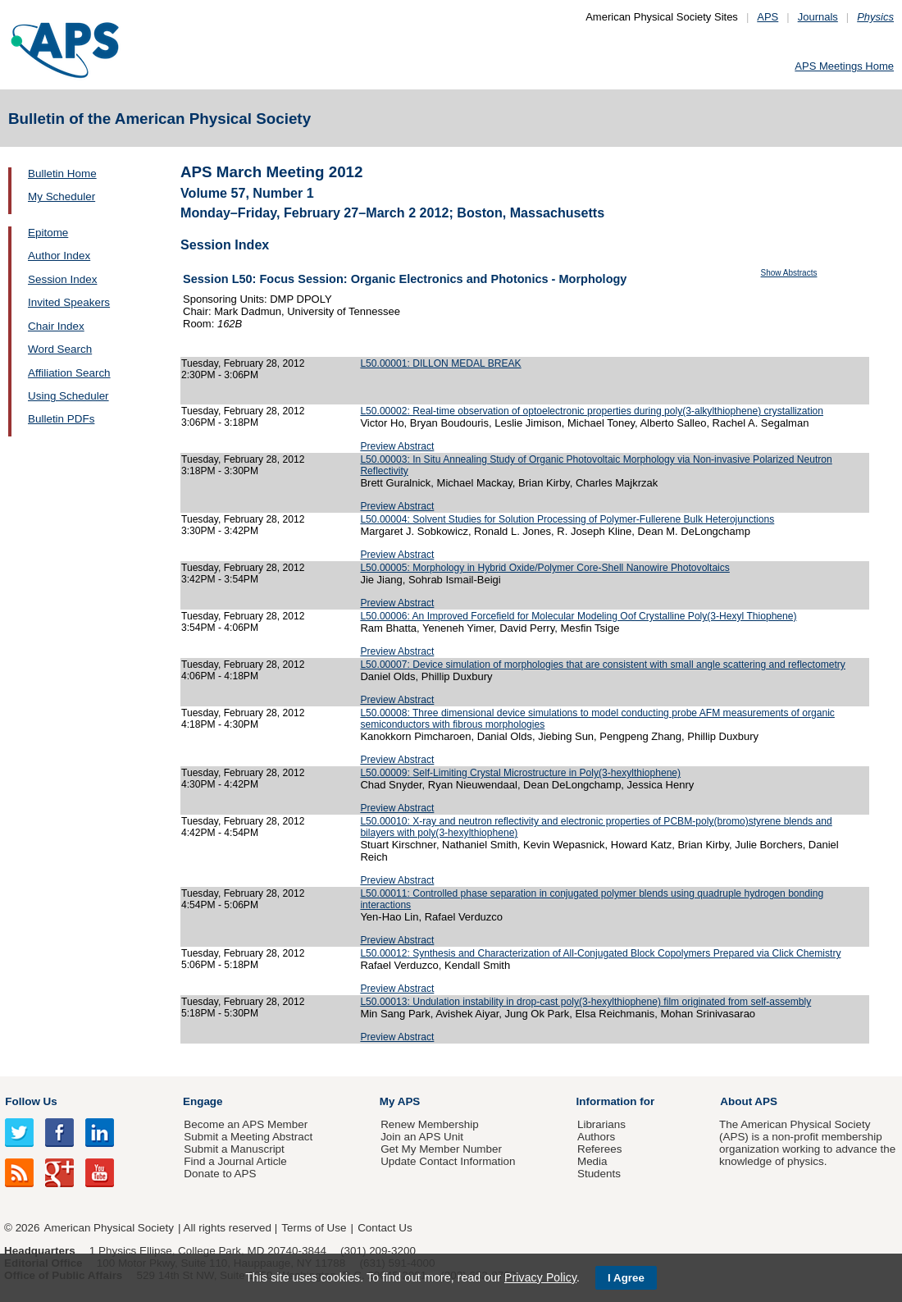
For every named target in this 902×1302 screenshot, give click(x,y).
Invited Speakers (69, 302)
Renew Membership (429, 1124)
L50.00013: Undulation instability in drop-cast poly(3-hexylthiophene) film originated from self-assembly (585, 1001)
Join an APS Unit (421, 1137)
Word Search (60, 349)
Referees (599, 1149)
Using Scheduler (68, 396)
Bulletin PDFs (61, 419)
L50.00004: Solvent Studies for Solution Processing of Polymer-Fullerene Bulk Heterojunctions (567, 519)
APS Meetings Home (844, 66)
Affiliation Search (69, 373)
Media (592, 1161)
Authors (596, 1137)
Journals (818, 17)
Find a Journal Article (235, 1161)
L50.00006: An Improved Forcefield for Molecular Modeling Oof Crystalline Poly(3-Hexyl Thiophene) (578, 616)
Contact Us (385, 1228)
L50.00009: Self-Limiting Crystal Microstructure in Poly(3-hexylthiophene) (520, 773)
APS (767, 17)
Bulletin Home (62, 173)
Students (599, 1173)
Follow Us (31, 1101)
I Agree (626, 1278)
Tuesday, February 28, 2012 (242, 363)
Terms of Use (313, 1228)
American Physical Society (109, 1228)
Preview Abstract (397, 446)
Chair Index (56, 326)
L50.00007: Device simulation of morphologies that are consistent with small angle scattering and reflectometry (602, 664)
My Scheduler (61, 196)
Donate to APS (220, 1173)
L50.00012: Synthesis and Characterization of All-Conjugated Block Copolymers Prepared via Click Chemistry (600, 953)
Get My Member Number (441, 1149)
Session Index (62, 279)
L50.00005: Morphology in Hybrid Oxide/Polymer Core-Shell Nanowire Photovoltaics (544, 567)
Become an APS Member (246, 1124)
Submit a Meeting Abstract (248, 1137)
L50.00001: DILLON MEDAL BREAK (440, 363)
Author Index (59, 255)
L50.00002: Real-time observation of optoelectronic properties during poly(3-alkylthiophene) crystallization (591, 411)
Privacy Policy (540, 1277)
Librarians (601, 1124)
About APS (748, 1101)
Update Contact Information (447, 1161)
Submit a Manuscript (234, 1149)
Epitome (48, 232)
